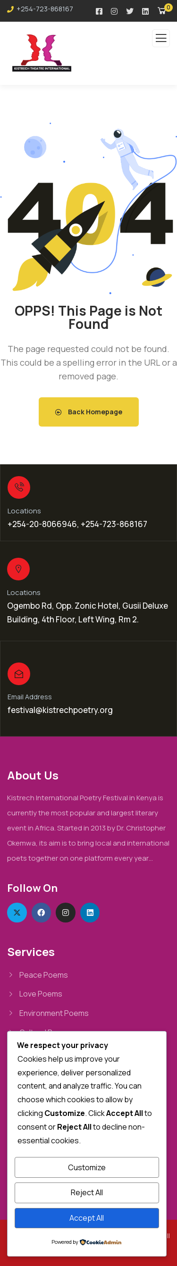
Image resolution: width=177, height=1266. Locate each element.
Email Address (30, 696)
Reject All (87, 1192)
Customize (87, 1167)
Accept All (86, 1218)
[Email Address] (19, 673)
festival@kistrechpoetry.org (60, 709)
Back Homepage (88, 411)
